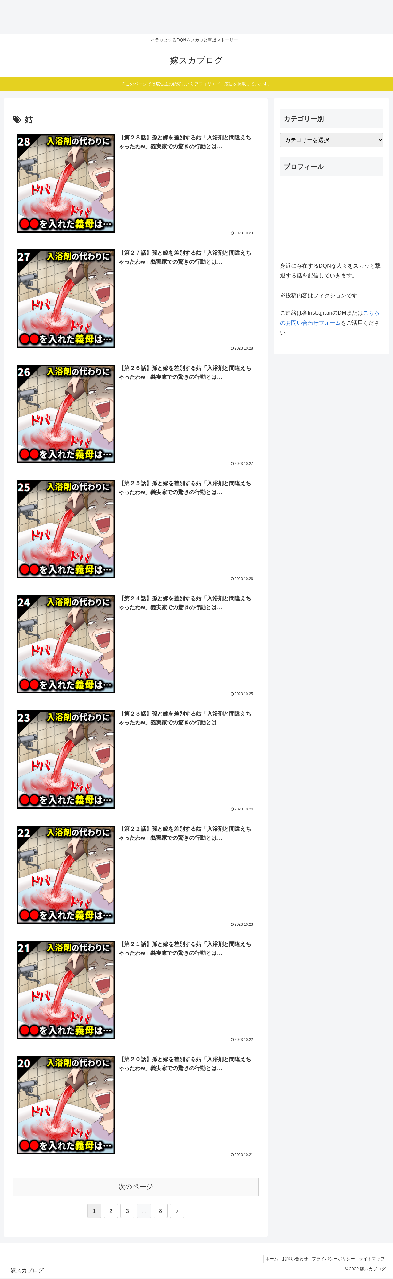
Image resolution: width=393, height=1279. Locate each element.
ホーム (263, 1259)
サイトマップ (370, 1259)
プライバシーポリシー (329, 1259)
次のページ (136, 1188)
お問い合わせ (289, 1259)
